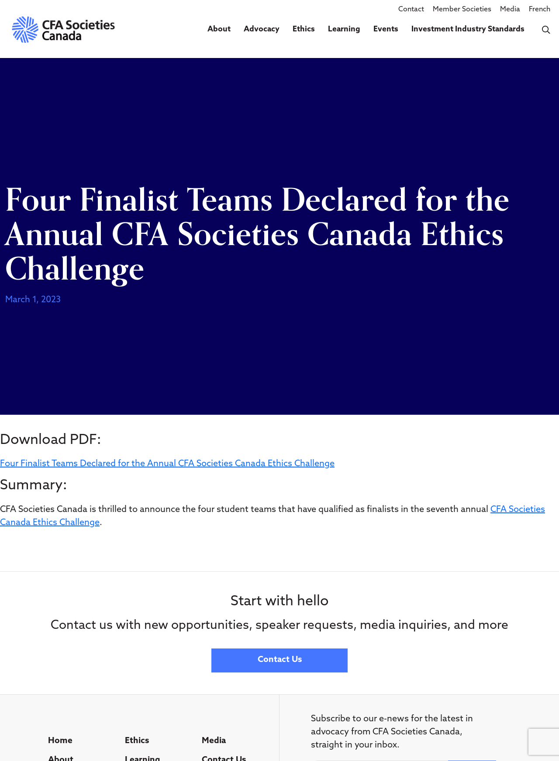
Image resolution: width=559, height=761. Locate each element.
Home (60, 741)
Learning (344, 29)
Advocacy (262, 29)
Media (510, 9)
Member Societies (462, 9)
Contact (411, 9)
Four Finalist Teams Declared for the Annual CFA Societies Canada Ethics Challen (162, 464)
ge (329, 464)
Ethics (304, 29)
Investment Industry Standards (467, 29)
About (219, 29)
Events (385, 29)
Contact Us (280, 660)
